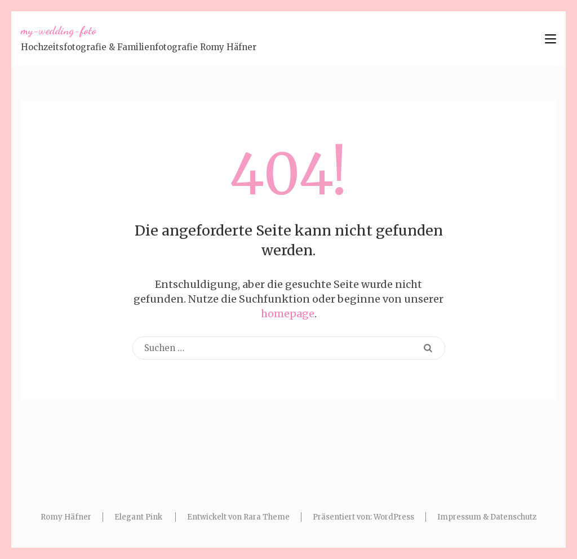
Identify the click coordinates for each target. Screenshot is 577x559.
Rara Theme (266, 517)
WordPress (394, 517)
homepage (287, 313)
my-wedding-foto (58, 30)
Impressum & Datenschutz (486, 517)
